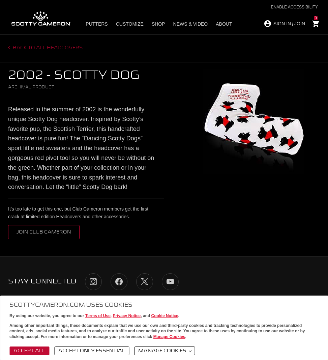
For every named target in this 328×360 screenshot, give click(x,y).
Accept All (29, 351)
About (224, 24)
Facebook (119, 281)
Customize (130, 24)
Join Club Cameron (44, 232)
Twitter (144, 281)
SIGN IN (282, 23)
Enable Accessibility (294, 7)
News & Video (190, 24)
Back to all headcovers (47, 48)
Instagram (93, 281)
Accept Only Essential (91, 351)
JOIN (299, 23)
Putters (97, 24)
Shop (158, 24)
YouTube (170, 281)
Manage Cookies (169, 336)
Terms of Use (98, 315)
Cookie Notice (164, 315)
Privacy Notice (127, 315)
